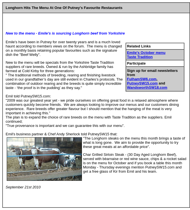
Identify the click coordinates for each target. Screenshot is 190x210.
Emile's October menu (146, 53)
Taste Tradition (140, 57)
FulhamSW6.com (142, 79)
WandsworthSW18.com (147, 87)
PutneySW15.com (142, 83)
